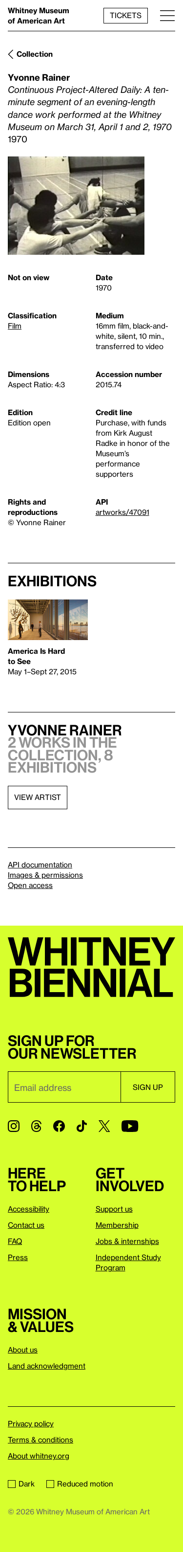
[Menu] (167, 15)
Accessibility (28, 1208)
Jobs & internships (127, 1241)
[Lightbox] (76, 205)
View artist (37, 797)
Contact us (26, 1224)
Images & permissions (45, 874)
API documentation (40, 864)
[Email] (64, 1087)
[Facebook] (59, 1126)
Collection (35, 53)
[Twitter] (104, 1126)
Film (14, 325)
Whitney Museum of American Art (38, 15)
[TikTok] (82, 1126)
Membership (117, 1224)
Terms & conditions (40, 1439)
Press (18, 1257)
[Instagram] (13, 1126)
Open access (30, 885)
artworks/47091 (122, 512)
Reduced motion (79, 1483)
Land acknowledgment (46, 1365)
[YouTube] (130, 1126)
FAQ (15, 1241)
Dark (21, 1483)
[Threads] (36, 1126)
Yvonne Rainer (39, 77)
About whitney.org (38, 1455)
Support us (114, 1208)
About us (23, 1349)
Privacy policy (31, 1423)
